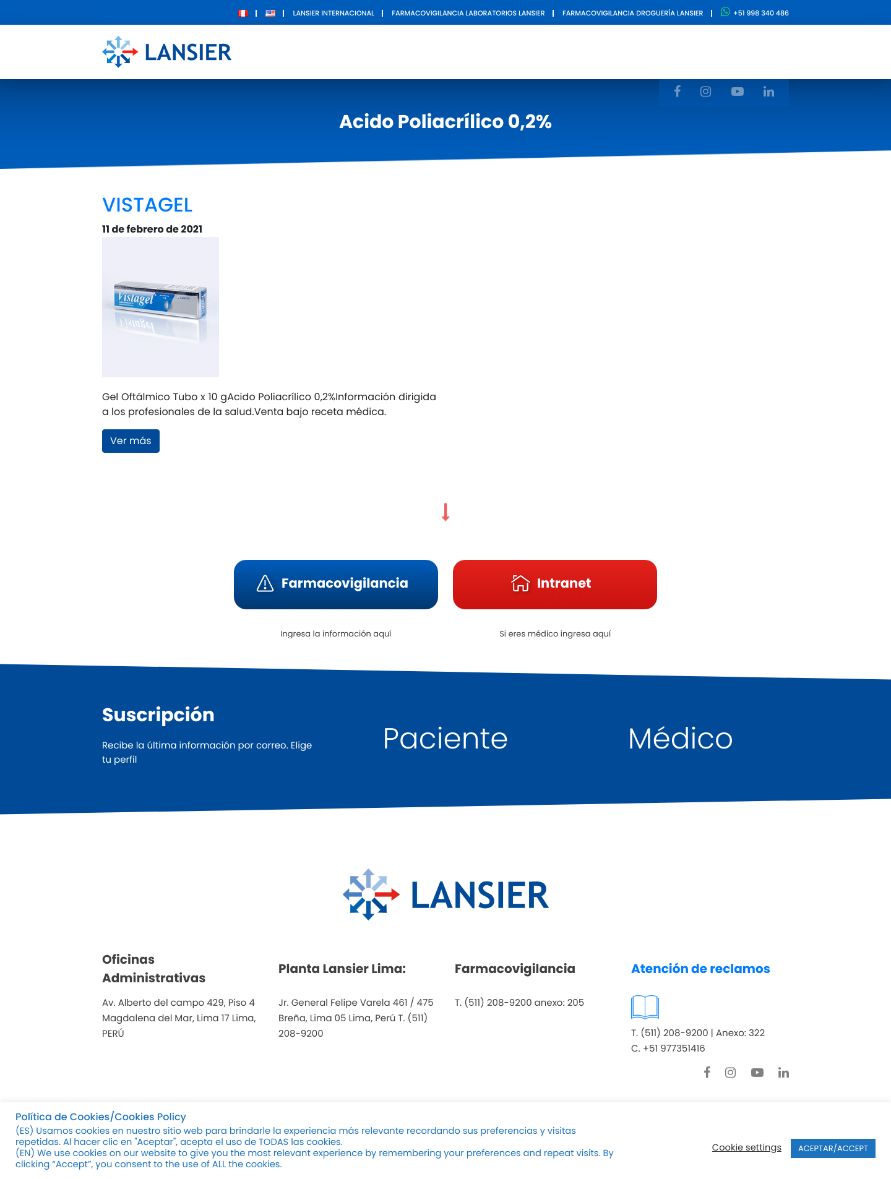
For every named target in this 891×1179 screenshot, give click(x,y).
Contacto (579, 51)
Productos (422, 51)
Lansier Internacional (333, 13)
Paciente (446, 739)
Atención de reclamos (700, 968)
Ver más (131, 441)
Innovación (502, 51)
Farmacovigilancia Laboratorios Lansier (468, 13)
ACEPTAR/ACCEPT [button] (833, 1148)
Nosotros (348, 51)
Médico (680, 739)
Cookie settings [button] (746, 1148)
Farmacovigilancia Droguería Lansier (633, 13)
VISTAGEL (147, 205)
